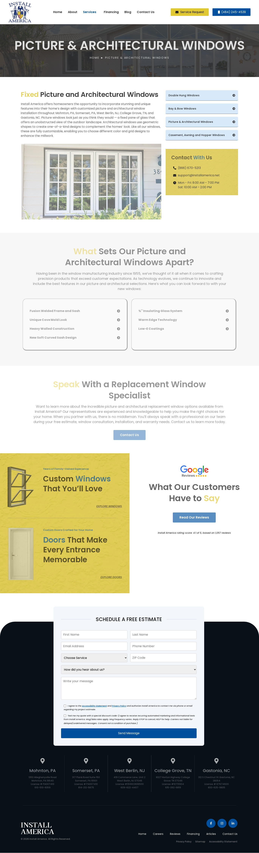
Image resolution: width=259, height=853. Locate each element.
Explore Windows (109, 506)
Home (57, 12)
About (72, 12)
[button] (90, 12)
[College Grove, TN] (173, 761)
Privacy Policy (119, 706)
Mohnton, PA (42, 771)
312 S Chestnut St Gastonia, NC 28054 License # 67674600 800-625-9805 (216, 782)
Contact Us (145, 12)
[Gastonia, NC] (216, 761)
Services (89, 12)
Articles (211, 834)
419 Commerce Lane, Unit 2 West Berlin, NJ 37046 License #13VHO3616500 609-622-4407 (129, 782)
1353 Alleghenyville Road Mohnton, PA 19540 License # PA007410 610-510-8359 (43, 782)
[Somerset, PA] (86, 761)
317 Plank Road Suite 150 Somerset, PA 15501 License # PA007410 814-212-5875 (86, 782)
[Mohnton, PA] (42, 761)
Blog (127, 12)
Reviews (175, 834)
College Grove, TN (173, 771)
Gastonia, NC (216, 771)
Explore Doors (111, 577)
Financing (111, 12)
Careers (158, 834)
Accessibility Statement (94, 706)
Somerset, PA (86, 771)
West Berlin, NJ (129, 771)
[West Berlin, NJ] (129, 761)
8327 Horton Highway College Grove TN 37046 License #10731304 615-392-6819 (173, 782)
